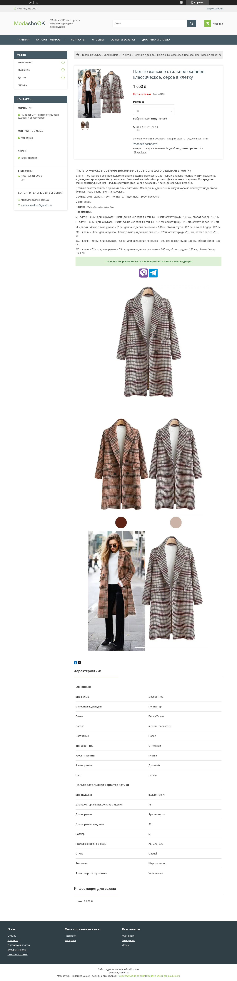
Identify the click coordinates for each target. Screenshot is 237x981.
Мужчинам (24, 69)
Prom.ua (134, 969)
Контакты (78, 39)
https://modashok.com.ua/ (35, 199)
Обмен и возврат (123, 39)
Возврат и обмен (17, 949)
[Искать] (191, 23)
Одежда (126, 54)
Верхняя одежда (144, 54)
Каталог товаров (48, 39)
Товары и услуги (91, 54)
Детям (22, 77)
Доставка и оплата (156, 39)
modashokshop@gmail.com (36, 205)
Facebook (70, 935)
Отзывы (98, 39)
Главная (23, 39)
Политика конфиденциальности (163, 976)
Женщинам (111, 54)
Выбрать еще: (150, 118)
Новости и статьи (18, 954)
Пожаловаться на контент (131, 976)
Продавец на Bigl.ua (118, 972)
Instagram (70, 940)
